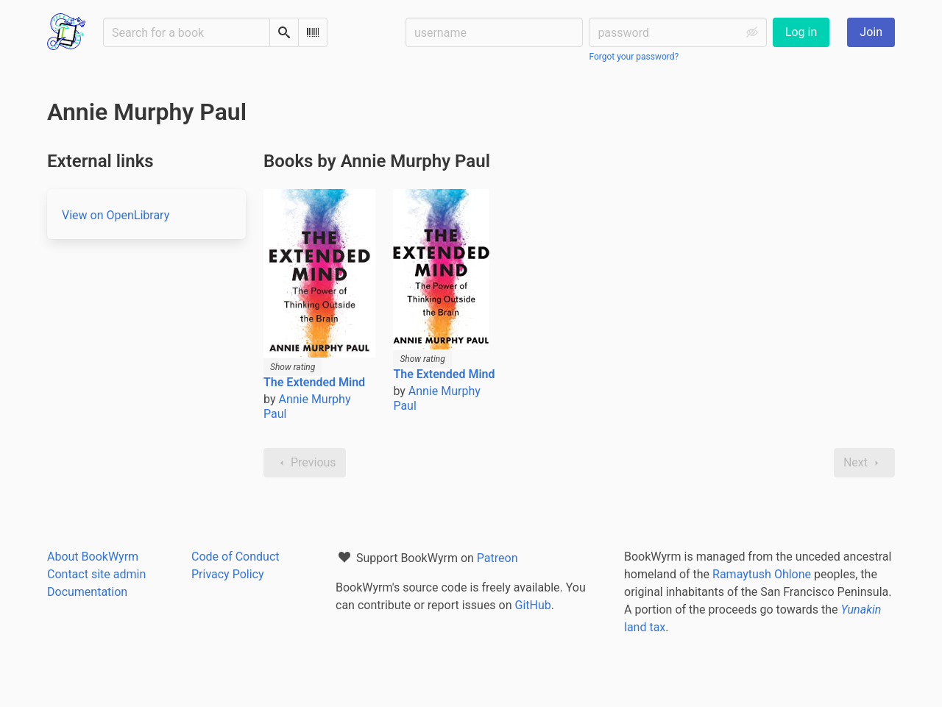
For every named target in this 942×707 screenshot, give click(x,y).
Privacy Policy (227, 574)
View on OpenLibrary (115, 215)
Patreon (497, 558)
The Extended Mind (314, 382)
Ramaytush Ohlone (761, 574)
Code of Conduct (235, 557)
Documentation (87, 592)
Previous (304, 463)
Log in (801, 32)
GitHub (533, 605)
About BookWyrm (92, 557)
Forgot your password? (634, 56)
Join (871, 32)
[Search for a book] (186, 32)
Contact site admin (96, 574)
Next (864, 463)
